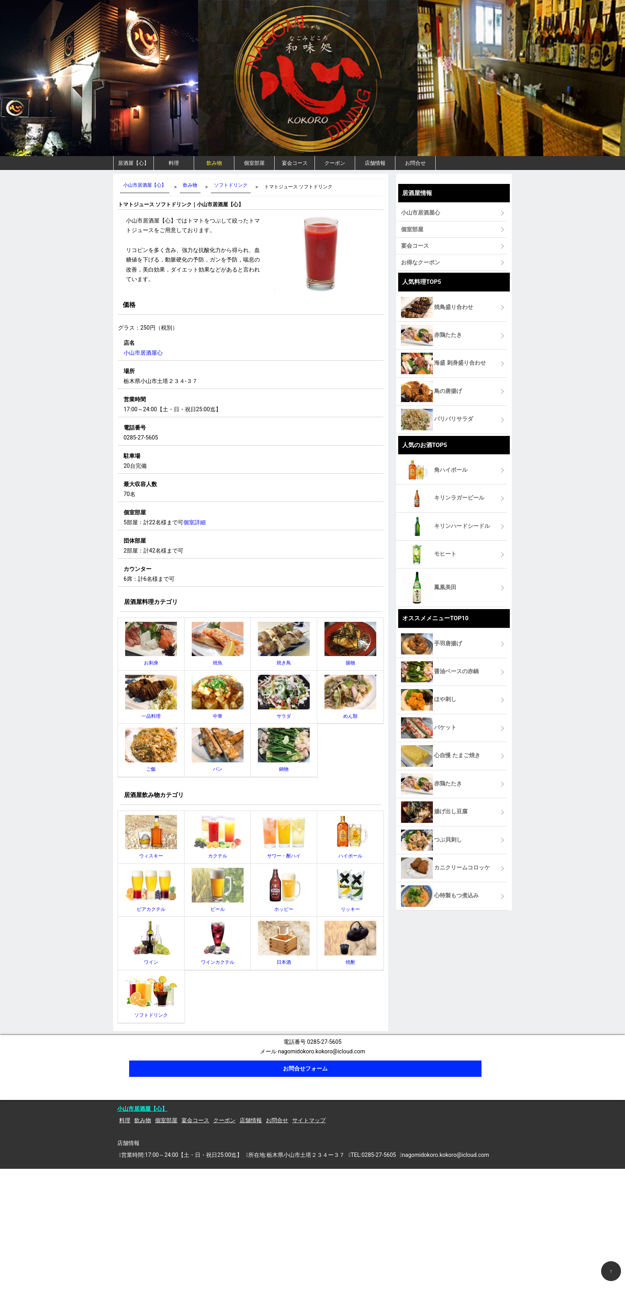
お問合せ (415, 163)
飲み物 (214, 163)
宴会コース (295, 163)
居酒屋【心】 (133, 163)
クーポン (334, 163)
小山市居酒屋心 (143, 353)
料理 (174, 163)
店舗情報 (375, 163)
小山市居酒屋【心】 (142, 1109)
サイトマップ (309, 1120)
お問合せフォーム (305, 1068)
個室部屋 (254, 163)
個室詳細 (194, 522)
